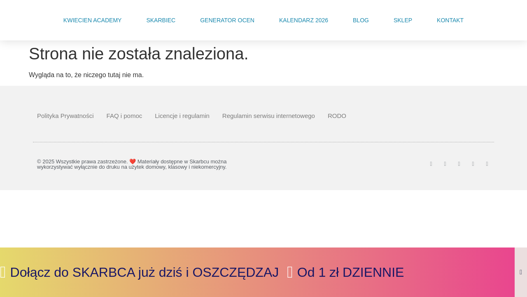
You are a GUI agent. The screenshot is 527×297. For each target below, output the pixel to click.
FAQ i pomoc (124, 115)
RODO (337, 115)
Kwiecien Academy (92, 20)
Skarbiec (160, 20)
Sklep (403, 20)
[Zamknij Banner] (521, 272)
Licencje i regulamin (182, 115)
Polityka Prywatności (65, 115)
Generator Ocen (227, 20)
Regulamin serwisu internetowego (268, 115)
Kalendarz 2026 (303, 20)
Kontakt (450, 20)
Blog (361, 20)
